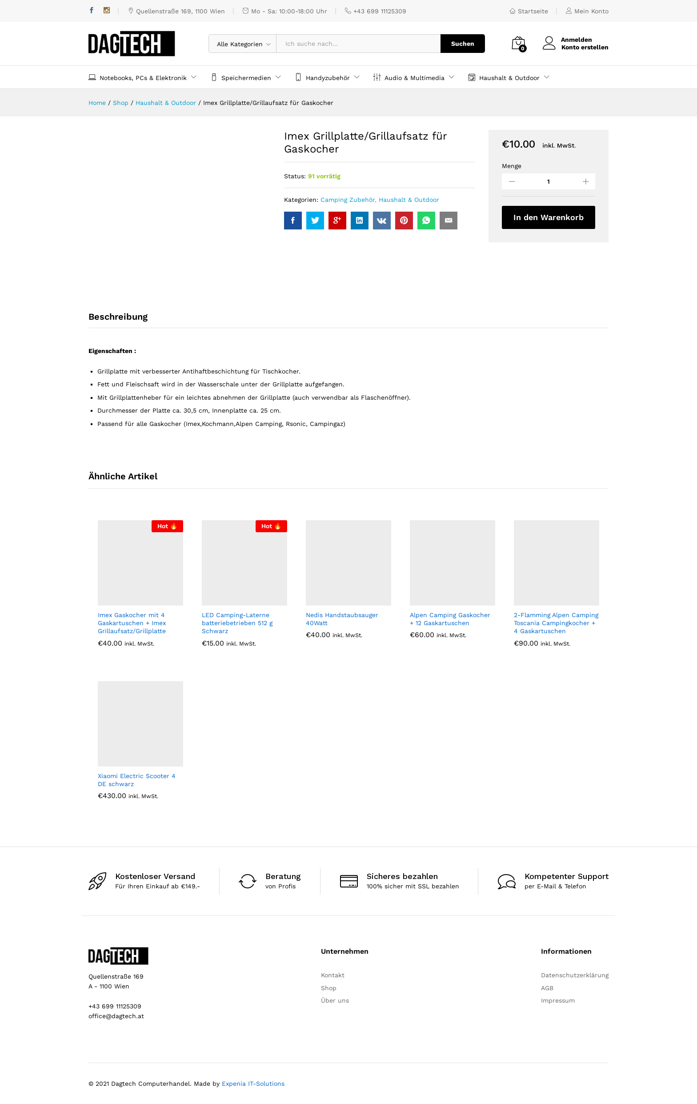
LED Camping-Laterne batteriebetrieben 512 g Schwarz (237, 622)
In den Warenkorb (548, 217)
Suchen (462, 43)
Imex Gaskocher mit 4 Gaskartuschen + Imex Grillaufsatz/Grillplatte (132, 622)
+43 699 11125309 (375, 11)
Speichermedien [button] (240, 77)
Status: (295, 176)
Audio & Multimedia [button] (409, 77)
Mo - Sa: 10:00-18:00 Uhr (285, 11)
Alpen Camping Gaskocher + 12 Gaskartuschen (450, 618)
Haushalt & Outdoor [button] (504, 77)
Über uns (335, 1000)
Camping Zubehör (347, 199)
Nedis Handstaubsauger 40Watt (342, 618)
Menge (511, 166)
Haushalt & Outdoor (409, 199)
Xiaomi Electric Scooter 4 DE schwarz (137, 779)
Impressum (558, 1000)
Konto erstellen (585, 47)
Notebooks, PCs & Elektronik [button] (137, 77)
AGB (547, 988)
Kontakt (332, 975)
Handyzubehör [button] (322, 77)
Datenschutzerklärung (575, 975)
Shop (328, 988)
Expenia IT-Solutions (253, 1083)
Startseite (528, 11)
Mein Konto (587, 11)
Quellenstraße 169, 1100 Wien (176, 11)
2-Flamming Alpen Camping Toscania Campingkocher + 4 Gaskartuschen (556, 622)
